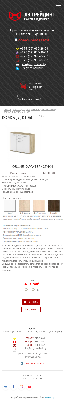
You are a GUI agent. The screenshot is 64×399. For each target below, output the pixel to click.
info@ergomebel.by (34, 64)
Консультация (31, 309)
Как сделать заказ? (31, 99)
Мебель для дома (21, 109)
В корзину (33, 302)
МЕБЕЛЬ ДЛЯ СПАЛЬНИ (43, 109)
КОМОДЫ (8, 112)
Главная (7, 109)
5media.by (49, 397)
